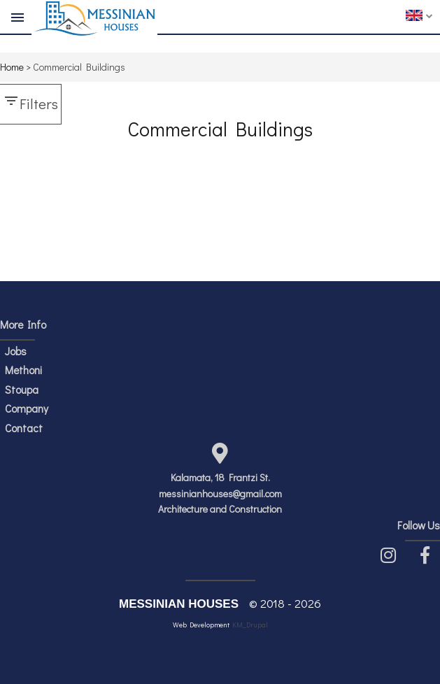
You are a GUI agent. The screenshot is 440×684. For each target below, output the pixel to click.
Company (26, 408)
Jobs (16, 351)
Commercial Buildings (79, 66)
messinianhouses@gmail (211, 493)
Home (12, 66)
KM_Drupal (250, 624)
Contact (24, 428)
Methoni (23, 370)
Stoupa (21, 390)
